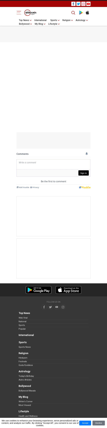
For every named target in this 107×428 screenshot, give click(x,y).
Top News (24, 20)
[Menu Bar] (19, 12)
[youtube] (56, 307)
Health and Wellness (28, 416)
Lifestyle (52, 24)
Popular (22, 329)
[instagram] (62, 307)
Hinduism (23, 358)
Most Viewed (25, 405)
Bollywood (24, 24)
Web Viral (23, 318)
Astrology (80, 20)
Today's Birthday (26, 376)
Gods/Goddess (26, 365)
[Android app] (38, 290)
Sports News (25, 347)
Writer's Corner (26, 401)
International (40, 20)
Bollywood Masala (27, 390)
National (22, 321)
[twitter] (50, 307)
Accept (85, 423)
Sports (53, 20)
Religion (66, 20)
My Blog (39, 24)
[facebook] (44, 307)
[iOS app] (68, 290)
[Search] (73, 13)
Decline (98, 423)
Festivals (23, 361)
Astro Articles (25, 380)
